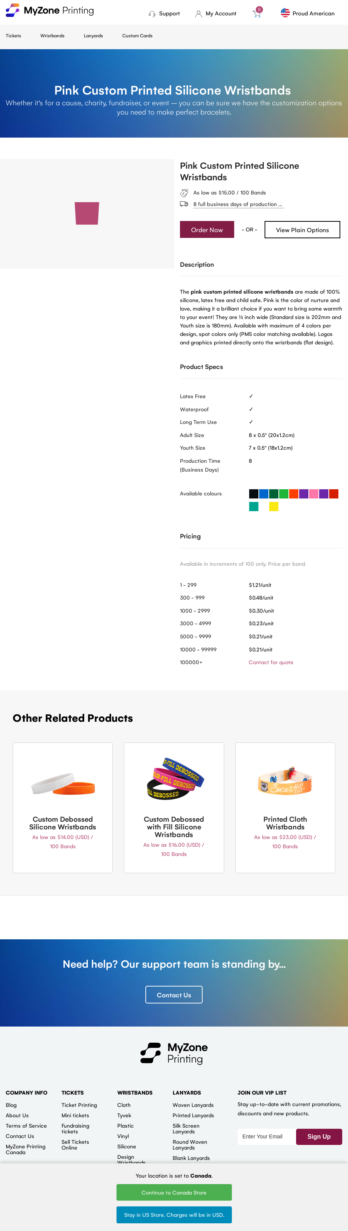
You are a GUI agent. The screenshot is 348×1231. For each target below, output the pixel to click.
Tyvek (124, 1114)
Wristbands (52, 35)
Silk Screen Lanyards (186, 1128)
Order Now (207, 229)
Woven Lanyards (193, 1104)
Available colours (201, 493)
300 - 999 (192, 597)
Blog (11, 1104)
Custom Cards (137, 35)
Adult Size (192, 434)
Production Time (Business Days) (200, 465)
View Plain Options (302, 230)
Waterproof (194, 408)
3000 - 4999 (195, 623)
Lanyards (93, 35)
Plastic (125, 1125)
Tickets (13, 35)
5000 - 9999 (195, 636)
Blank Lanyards (191, 1157)
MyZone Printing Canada (25, 1149)
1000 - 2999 (195, 610)
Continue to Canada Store (174, 1192)
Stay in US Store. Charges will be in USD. (174, 1214)
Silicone (126, 1146)
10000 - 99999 (198, 649)
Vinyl (123, 1135)
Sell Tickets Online (75, 1144)
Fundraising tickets (75, 1128)
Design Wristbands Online (131, 1162)
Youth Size (192, 447)
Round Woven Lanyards (190, 1144)
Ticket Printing (79, 1104)
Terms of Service (26, 1125)
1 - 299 (188, 584)
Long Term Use (198, 421)
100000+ (191, 661)
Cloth (124, 1104)
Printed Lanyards (193, 1114)
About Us (17, 1114)
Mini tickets (75, 1114)
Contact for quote (271, 661)
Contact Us (174, 994)
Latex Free (193, 395)
